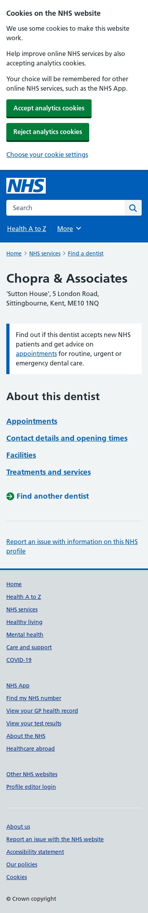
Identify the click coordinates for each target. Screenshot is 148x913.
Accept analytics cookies (48, 108)
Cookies (16, 877)
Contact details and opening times (66, 438)
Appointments (31, 421)
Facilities (21, 455)
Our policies (21, 864)
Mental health (24, 634)
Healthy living (24, 622)
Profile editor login (31, 786)
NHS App (18, 685)
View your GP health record (42, 710)
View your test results (33, 723)
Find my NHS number (33, 698)
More (69, 228)
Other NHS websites (31, 774)
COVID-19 (19, 659)
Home (14, 253)
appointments (36, 354)
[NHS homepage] (26, 186)
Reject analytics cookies (47, 132)
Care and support (29, 647)
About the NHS (25, 736)
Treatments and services (48, 472)
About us (18, 826)
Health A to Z (26, 229)
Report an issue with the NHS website (55, 839)
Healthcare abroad (30, 748)
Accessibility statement (35, 851)
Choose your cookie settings (47, 154)
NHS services (44, 253)
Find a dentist (85, 253)
